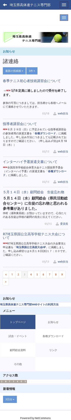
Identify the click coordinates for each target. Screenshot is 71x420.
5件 (32, 70)
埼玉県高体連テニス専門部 (30, 5)
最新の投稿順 (14, 70)
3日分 (9, 399)
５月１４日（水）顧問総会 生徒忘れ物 (33, 192)
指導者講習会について (20, 124)
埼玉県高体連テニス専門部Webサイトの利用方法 (29, 304)
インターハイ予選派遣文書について (30, 161)
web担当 (60, 113)
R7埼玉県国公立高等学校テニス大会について (34, 236)
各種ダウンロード (45, 133)
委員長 (61, 223)
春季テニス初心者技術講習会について (32, 81)
